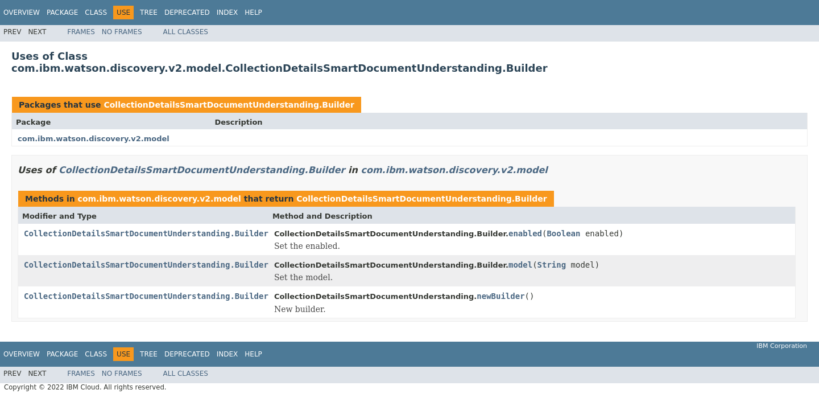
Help (253, 13)
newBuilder (500, 296)
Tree (149, 13)
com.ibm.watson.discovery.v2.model (93, 138)
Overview (21, 13)
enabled (525, 233)
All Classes (185, 32)
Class (96, 13)
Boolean (563, 233)
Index (227, 13)
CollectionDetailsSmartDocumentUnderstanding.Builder (229, 104)
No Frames (122, 32)
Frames (81, 32)
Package (62, 13)
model (520, 264)
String (551, 264)
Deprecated (187, 13)
